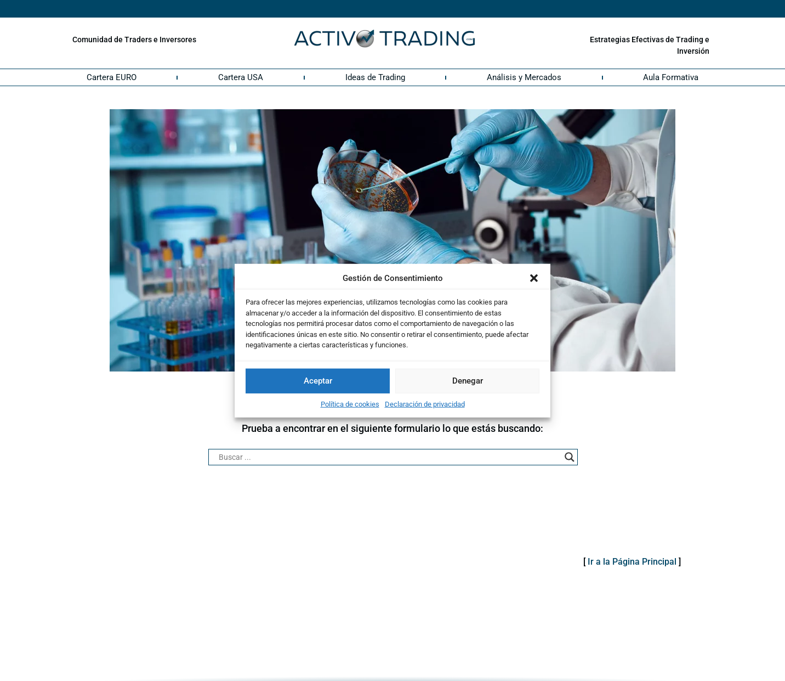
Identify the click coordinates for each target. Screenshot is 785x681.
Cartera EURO (111, 77)
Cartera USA (240, 77)
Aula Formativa (670, 77)
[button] (533, 278)
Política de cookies (350, 403)
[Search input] (388, 457)
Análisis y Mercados (524, 77)
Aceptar (318, 381)
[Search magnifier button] (569, 457)
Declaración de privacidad (425, 403)
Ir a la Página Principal (632, 561)
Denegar (467, 381)
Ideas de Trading (375, 77)
